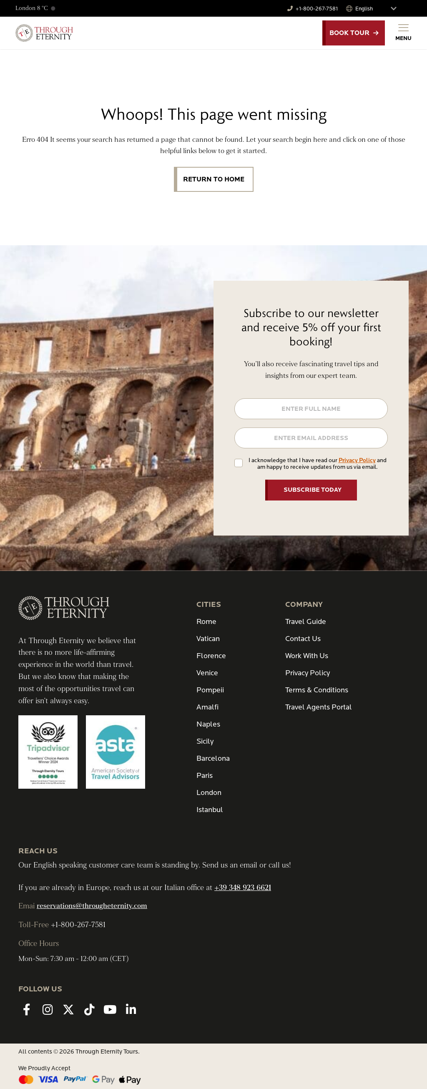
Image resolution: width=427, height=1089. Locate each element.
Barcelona (213, 758)
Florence (211, 655)
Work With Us (306, 655)
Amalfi (207, 707)
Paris (204, 775)
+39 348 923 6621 (242, 888)
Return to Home (213, 179)
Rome (206, 621)
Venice (207, 673)
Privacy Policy (357, 460)
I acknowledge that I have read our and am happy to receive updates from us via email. (318, 463)
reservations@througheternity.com (92, 905)
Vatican (208, 638)
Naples (208, 724)
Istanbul (209, 809)
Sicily (205, 741)
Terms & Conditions (316, 690)
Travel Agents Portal (318, 707)
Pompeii (210, 690)
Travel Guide (305, 621)
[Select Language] (379, 8)
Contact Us (303, 638)
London (208, 792)
